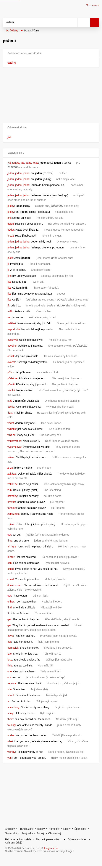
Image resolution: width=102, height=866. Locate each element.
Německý (53, 828)
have (10, 635)
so (8, 701)
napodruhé (13, 329)
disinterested (14, 585)
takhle (10, 406)
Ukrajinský (27, 833)
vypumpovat (14, 446)
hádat (10, 229)
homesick (12, 647)
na (8, 317)
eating (11, 62)
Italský (41, 828)
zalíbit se (12, 484)
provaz (11, 501)
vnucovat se (14, 440)
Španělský (80, 828)
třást (9, 412)
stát (9, 400)
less (9, 659)
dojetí (10, 223)
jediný (10, 205)
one (9, 671)
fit (8, 613)
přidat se (12, 378)
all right (11, 546)
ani (9, 217)
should (11, 695)
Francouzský (26, 828)
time (9, 540)
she (9, 689)
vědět (10, 423)
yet (9, 757)
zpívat (10, 524)
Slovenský (11, 833)
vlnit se (11, 434)
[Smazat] (73, 22)
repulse (11, 683)
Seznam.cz (92, 5)
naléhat (11, 323)
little (9, 665)
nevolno (12, 345)
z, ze (10, 467)
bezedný (12, 495)
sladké (11, 390)
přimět (11, 384)
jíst (9, 137)
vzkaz (10, 457)
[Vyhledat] (36, 22)
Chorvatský (54, 833)
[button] (51, 127)
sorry (10, 713)
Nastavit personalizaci (48, 839)
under (10, 735)
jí (8, 263)
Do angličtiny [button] (31, 30)
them (10, 719)
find (9, 607)
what (10, 741)
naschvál (12, 339)
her (9, 641)
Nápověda (25, 839)
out (9, 677)
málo (10, 311)
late (9, 653)
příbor (10, 372)
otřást (10, 356)
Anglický (10, 828)
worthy (11, 751)
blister (10, 556)
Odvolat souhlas (76, 839)
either (10, 601)
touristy (11, 725)
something (13, 707)
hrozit (10, 235)
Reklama (10, 839)
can (9, 562)
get (9, 619)
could (10, 568)
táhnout (11, 507)
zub (9, 490)
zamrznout (13, 513)
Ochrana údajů (13, 842)
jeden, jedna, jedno (18, 173)
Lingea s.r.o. (51, 848)
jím (9, 275)
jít (8, 305)
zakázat (11, 473)
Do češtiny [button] (12, 30)
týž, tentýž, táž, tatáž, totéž (22, 162)
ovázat (11, 362)
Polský (40, 833)
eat (9, 534)
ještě (10, 257)
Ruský (67, 828)
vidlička (11, 429)
